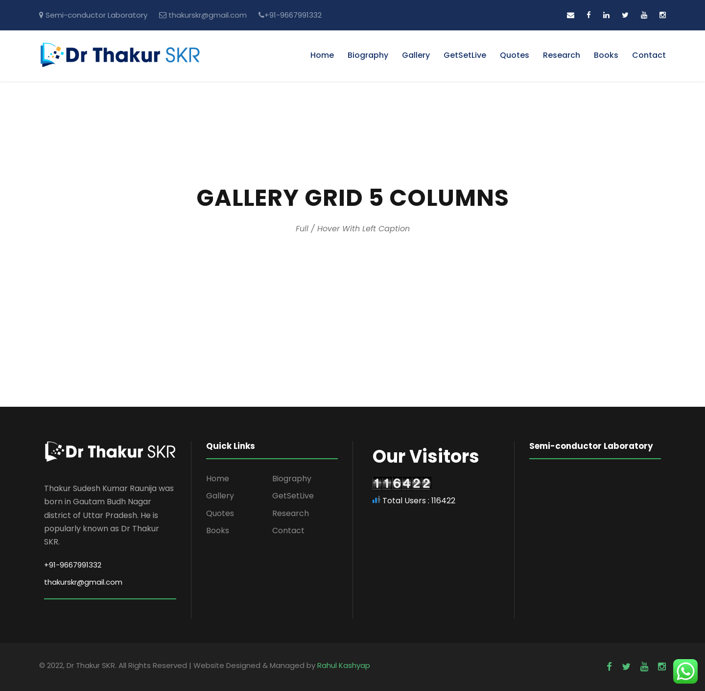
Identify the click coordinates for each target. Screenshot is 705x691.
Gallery (416, 55)
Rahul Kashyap (343, 665)
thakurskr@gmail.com (207, 15)
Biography (368, 55)
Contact (649, 55)
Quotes (514, 55)
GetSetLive (465, 55)
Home (322, 55)
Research (561, 55)
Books (606, 55)
